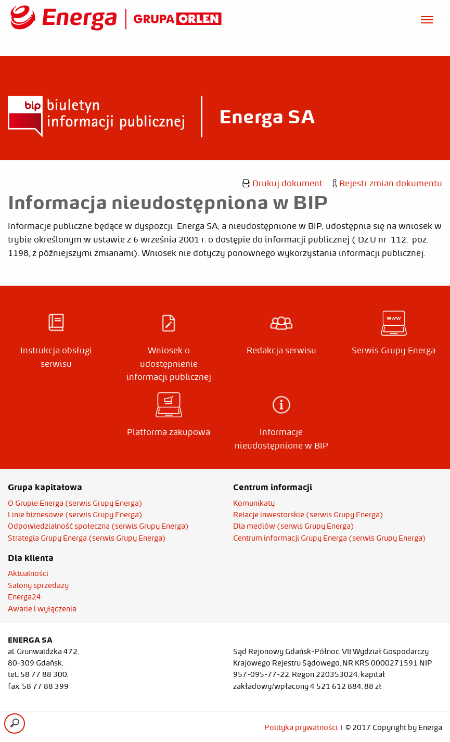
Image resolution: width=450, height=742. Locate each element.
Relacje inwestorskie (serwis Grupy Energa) (308, 514)
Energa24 (24, 597)
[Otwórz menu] (427, 18)
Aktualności (28, 573)
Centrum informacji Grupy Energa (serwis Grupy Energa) (329, 538)
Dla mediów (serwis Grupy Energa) (293, 526)
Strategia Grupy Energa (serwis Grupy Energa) (87, 538)
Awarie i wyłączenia (42, 608)
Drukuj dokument (282, 183)
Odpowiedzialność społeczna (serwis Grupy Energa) (98, 526)
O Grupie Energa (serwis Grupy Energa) (75, 503)
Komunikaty (254, 503)
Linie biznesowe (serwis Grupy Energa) (75, 514)
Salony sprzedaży (38, 585)
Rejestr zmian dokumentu (387, 183)
